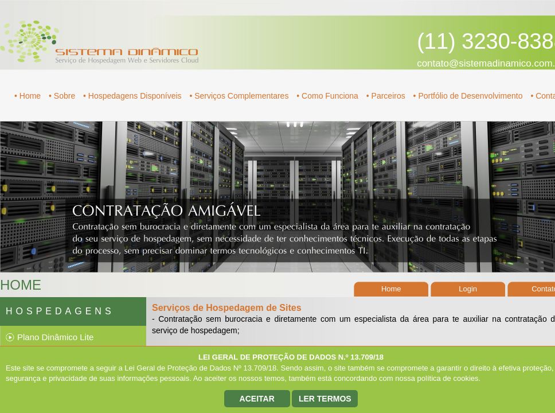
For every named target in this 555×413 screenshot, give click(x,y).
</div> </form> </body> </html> (277, 206)
